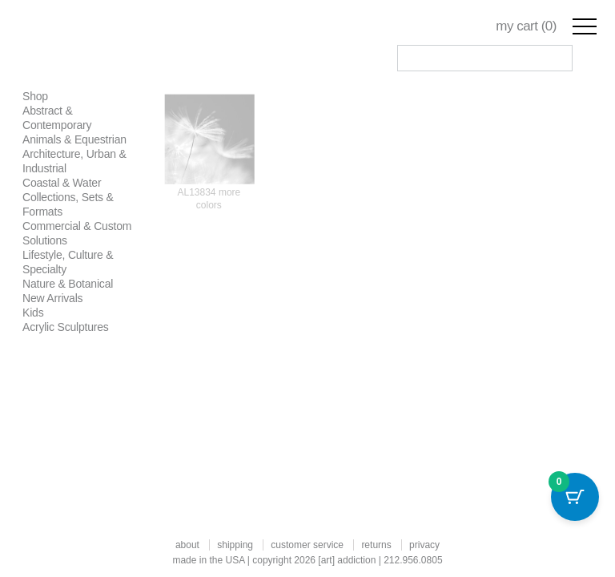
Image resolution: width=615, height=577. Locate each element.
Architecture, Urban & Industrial (74, 161)
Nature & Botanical (67, 283)
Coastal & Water (61, 182)
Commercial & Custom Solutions (76, 233)
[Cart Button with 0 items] (575, 497)
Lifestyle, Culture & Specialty (68, 262)
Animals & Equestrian (74, 139)
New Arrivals (52, 298)
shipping (235, 545)
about (187, 545)
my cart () (526, 26)
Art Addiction (113, 48)
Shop (35, 96)
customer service (307, 545)
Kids (32, 312)
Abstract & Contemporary (56, 117)
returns (376, 545)
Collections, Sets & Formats (68, 204)
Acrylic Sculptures (65, 327)
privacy (424, 545)
